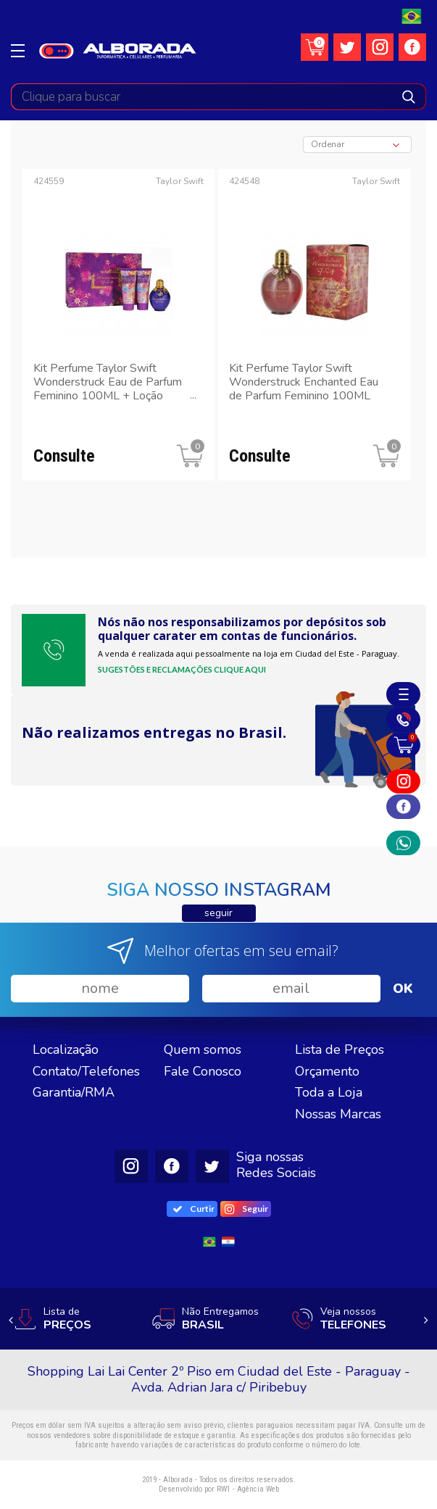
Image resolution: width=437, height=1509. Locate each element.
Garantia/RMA (74, 1092)
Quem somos (202, 1049)
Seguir (247, 1209)
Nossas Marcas (338, 1114)
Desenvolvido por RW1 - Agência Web (219, 1489)
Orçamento (327, 1071)
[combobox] (357, 144)
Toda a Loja (328, 1092)
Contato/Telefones (86, 1071)
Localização (66, 1049)
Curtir (193, 1208)
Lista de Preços (339, 1049)
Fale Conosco (202, 1071)
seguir (218, 913)
